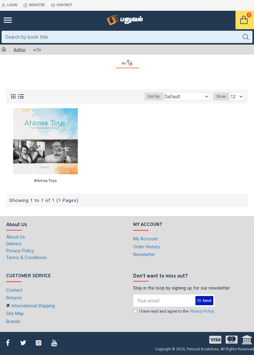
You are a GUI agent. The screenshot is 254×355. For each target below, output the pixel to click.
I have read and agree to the (174, 311)
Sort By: (154, 96)
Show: (221, 96)
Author (20, 49)
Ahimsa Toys (45, 180)
